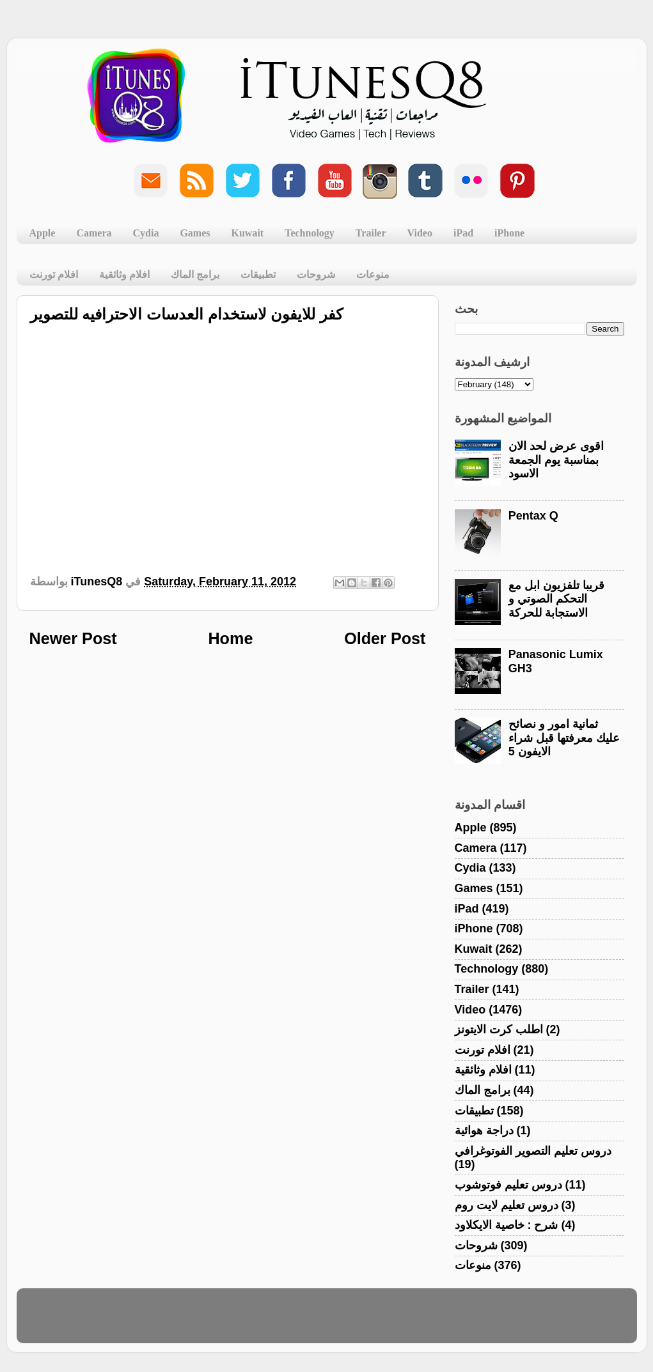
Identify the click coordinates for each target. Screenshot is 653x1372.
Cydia (146, 232)
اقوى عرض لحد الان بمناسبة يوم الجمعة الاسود (556, 460)
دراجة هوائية (484, 1130)
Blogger (387, 1321)
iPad (463, 232)
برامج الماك (195, 274)
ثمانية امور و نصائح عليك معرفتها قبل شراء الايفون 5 (564, 738)
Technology (309, 232)
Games (195, 232)
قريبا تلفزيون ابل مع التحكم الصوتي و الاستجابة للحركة (556, 599)
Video (419, 232)
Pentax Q (533, 515)
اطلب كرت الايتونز (499, 1029)
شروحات (316, 274)
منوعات (372, 274)
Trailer (371, 232)
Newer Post (73, 638)
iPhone (509, 232)
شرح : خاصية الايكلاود (506, 1225)
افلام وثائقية (124, 274)
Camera (93, 232)
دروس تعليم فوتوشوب (508, 1184)
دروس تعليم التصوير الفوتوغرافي (533, 1151)
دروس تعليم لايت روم (506, 1205)
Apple (42, 232)
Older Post (384, 638)
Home (230, 638)
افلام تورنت (53, 274)
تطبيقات (258, 274)
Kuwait (248, 232)
